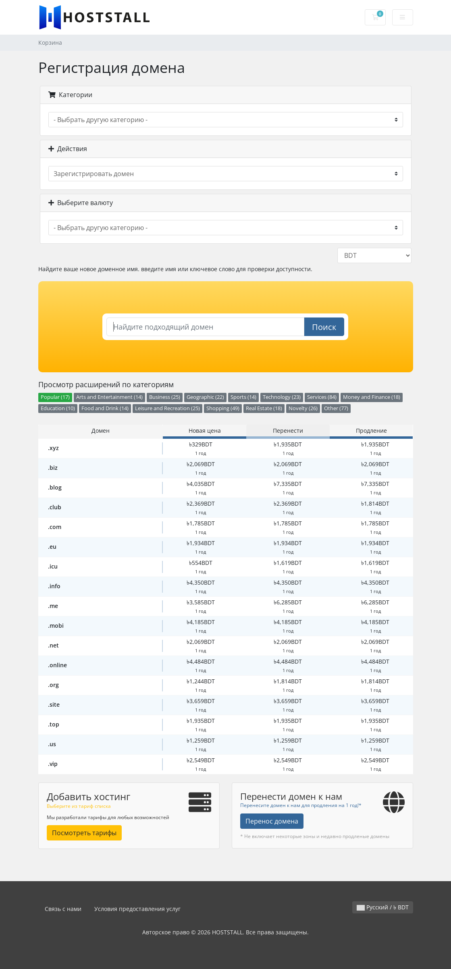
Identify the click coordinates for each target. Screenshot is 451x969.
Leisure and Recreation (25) (167, 408)
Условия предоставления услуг (137, 909)
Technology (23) (282, 397)
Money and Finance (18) (371, 397)
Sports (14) (243, 397)
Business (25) (164, 397)
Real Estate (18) (264, 408)
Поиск (324, 327)
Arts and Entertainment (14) (109, 397)
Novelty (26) (303, 408)
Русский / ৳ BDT (383, 907)
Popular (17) (55, 397)
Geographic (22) (205, 397)
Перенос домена (271, 821)
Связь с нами (63, 909)
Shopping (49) (222, 408)
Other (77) (336, 408)
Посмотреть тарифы (84, 832)
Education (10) (58, 408)
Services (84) (322, 397)
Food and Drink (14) (105, 408)
